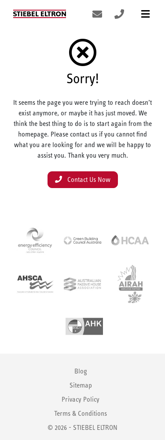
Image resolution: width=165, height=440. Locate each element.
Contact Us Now (82, 179)
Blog (80, 371)
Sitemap (81, 385)
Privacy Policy (80, 399)
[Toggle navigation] (145, 14)
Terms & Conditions (80, 413)
